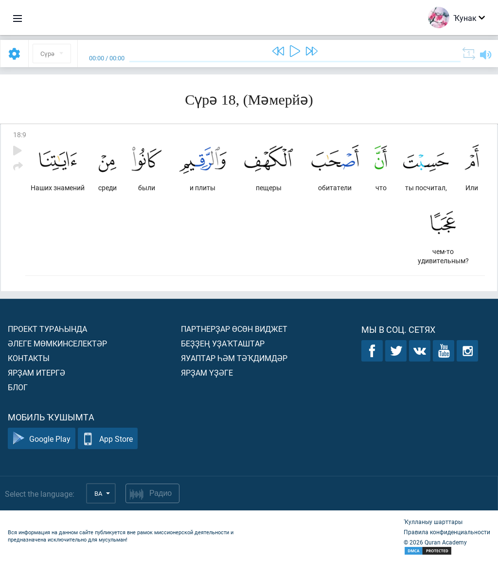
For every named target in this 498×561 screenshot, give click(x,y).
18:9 (19, 134)
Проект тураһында (47, 329)
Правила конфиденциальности (447, 532)
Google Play (42, 438)
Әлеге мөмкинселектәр (57, 343)
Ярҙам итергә (36, 372)
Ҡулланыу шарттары (433, 521)
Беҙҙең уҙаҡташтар (223, 343)
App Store (108, 438)
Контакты (29, 358)
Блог (18, 387)
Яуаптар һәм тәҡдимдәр (234, 358)
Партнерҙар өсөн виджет (234, 329)
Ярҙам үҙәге (207, 372)
